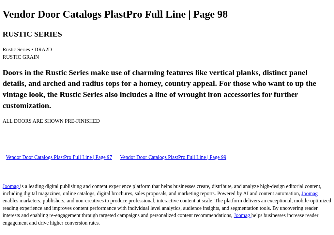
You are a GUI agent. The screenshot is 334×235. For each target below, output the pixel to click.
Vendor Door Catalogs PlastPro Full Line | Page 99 (173, 157)
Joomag (11, 186)
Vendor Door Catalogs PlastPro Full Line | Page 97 (59, 157)
